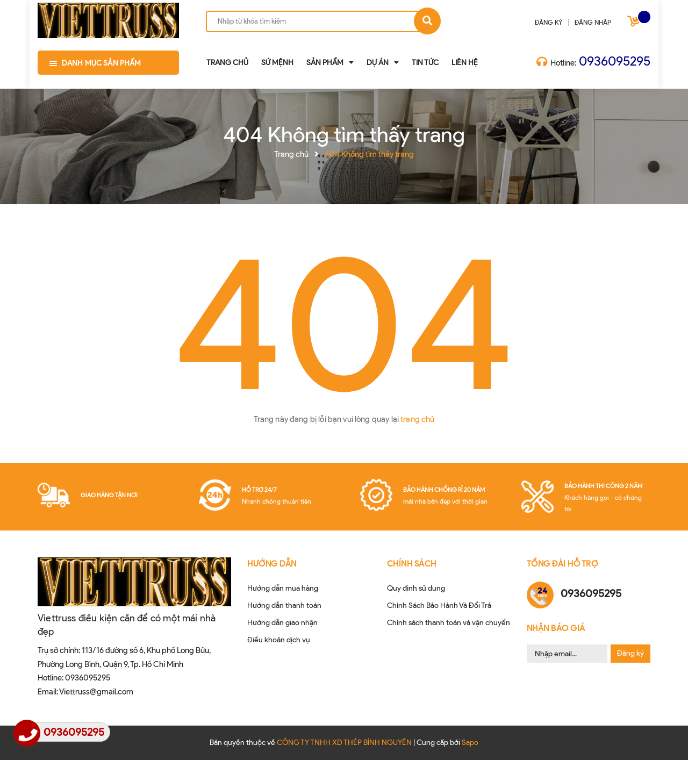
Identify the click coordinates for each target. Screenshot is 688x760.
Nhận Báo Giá (556, 628)
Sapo (470, 742)
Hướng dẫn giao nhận (282, 622)
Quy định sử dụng (416, 588)
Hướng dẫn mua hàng (282, 588)
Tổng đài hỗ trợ (562, 564)
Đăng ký (630, 653)
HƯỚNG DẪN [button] (272, 564)
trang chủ (417, 419)
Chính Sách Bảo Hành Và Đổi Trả (439, 605)
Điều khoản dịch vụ (278, 639)
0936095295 (614, 61)
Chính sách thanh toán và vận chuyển (448, 622)
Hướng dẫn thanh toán (284, 605)
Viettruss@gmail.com (96, 692)
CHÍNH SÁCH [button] (411, 564)
